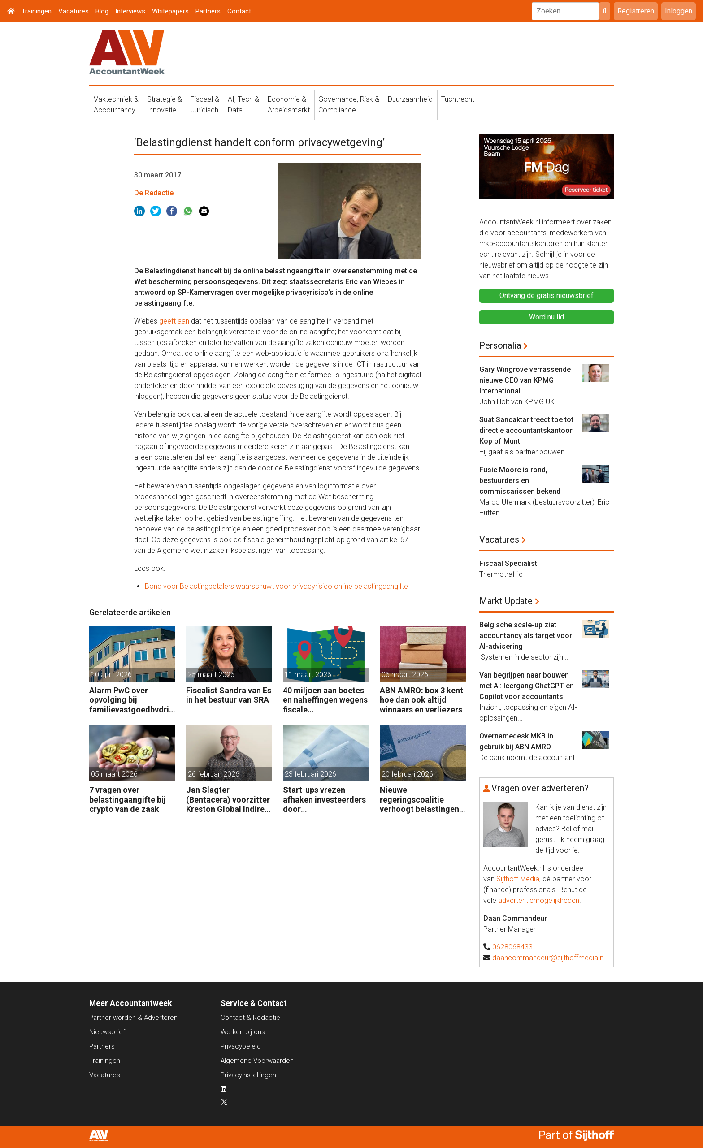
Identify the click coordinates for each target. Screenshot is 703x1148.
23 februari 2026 (310, 774)
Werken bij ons (243, 1032)
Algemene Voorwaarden (257, 1061)
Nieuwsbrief (107, 1032)
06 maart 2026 (405, 674)
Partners (208, 11)
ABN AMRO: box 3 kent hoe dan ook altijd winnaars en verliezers (421, 700)
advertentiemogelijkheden (538, 900)
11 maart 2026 (308, 674)
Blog (101, 11)
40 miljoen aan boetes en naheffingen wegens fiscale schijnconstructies (325, 700)
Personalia (500, 345)
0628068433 (512, 947)
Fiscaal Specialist (508, 563)
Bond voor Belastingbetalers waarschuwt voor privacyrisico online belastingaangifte (276, 586)
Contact (239, 11)
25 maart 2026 (211, 674)
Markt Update (506, 601)
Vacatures (73, 11)
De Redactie (154, 193)
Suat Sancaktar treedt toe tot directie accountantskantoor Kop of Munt (526, 430)
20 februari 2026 (407, 774)
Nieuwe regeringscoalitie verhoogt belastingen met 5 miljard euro (419, 799)
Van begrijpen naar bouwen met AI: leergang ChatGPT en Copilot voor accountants (526, 686)
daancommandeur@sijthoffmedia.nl (548, 958)
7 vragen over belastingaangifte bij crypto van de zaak (127, 799)
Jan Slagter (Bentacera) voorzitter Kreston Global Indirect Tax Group (229, 799)
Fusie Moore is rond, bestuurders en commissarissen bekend (519, 481)
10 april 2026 (111, 674)
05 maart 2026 (114, 774)
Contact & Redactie (250, 1018)
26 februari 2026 (213, 774)
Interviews (130, 11)
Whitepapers (170, 11)
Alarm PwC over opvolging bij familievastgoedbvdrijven (132, 700)
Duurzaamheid (410, 99)
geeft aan (174, 321)
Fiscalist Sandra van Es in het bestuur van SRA (228, 695)
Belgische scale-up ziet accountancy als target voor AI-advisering (525, 636)
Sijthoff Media (517, 879)
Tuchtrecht (457, 99)
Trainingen (37, 11)
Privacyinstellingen (248, 1075)
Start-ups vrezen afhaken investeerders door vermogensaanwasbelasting (325, 799)
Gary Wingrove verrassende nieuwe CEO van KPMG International (525, 380)
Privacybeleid (241, 1046)
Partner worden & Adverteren (133, 1018)
